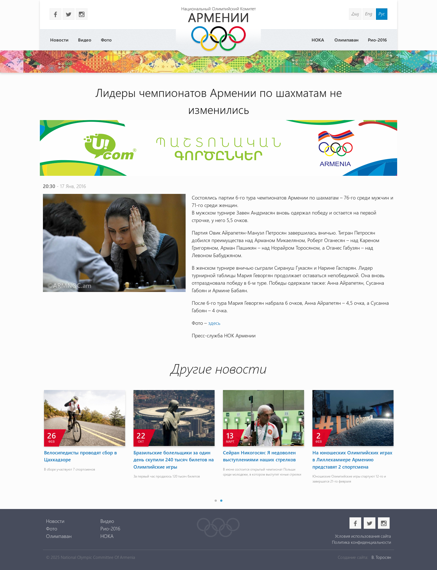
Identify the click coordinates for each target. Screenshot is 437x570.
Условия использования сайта (363, 536)
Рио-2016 (377, 40)
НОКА (318, 40)
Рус (381, 13)
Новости (59, 40)
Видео (84, 40)
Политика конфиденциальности (361, 542)
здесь (214, 323)
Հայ (355, 13)
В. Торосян (381, 557)
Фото (106, 40)
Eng (368, 13)
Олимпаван (346, 40)
